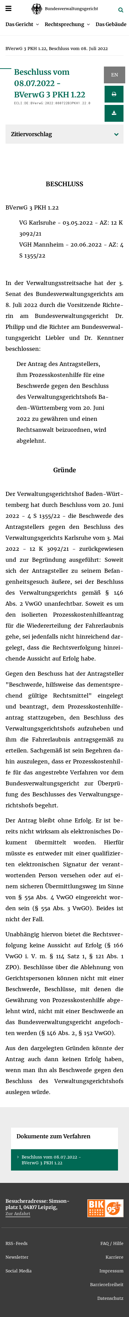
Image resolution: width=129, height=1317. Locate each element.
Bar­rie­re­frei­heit (106, 1284)
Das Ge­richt (19, 24)
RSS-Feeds (17, 1243)
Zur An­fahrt (18, 1213)
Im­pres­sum (111, 1270)
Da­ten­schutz (110, 1298)
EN (114, 75)
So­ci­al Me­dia (19, 1270)
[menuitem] (22, 24)
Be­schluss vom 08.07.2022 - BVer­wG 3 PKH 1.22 (51, 1159)
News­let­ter (17, 1257)
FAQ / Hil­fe (111, 1243)
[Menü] (8, 8)
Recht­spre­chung (64, 24)
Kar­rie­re (114, 1257)
